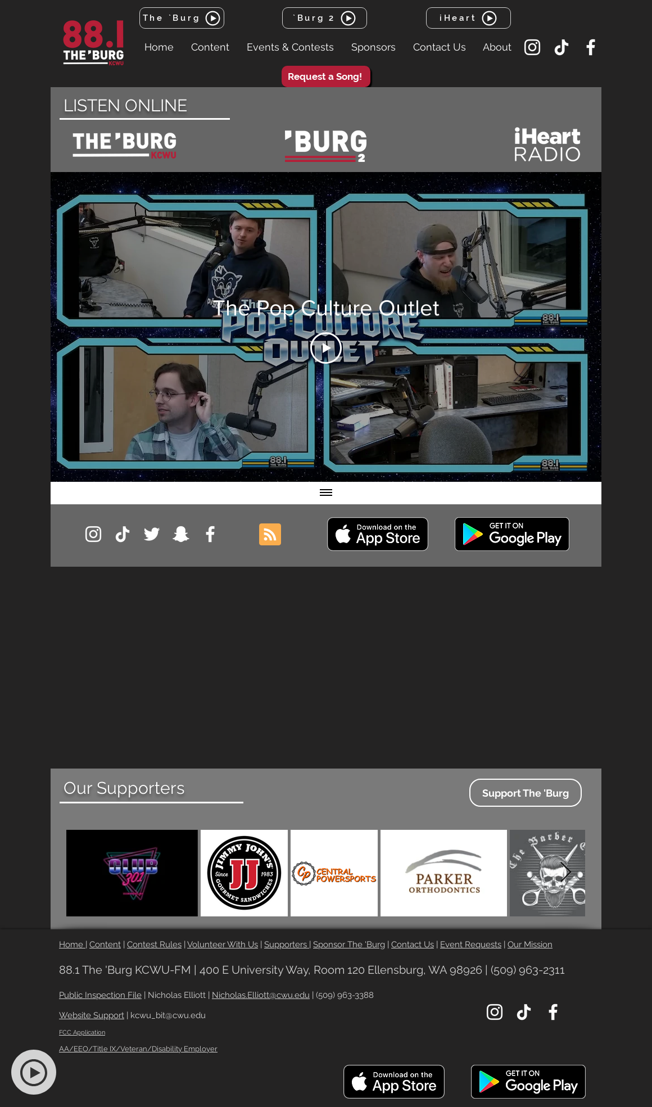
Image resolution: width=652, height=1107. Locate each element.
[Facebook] (590, 47)
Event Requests (470, 944)
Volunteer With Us (222, 944)
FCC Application (82, 1032)
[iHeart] (468, 18)
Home (72, 944)
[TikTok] (561, 47)
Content (105, 944)
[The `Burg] (181, 18)
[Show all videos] (326, 493)
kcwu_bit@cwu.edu (168, 1015)
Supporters (286, 944)
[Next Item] (565, 873)
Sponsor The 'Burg (349, 944)
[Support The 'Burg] (525, 793)
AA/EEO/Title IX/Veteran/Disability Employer (138, 1049)
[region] (124, 146)
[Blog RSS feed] (270, 534)
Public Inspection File (100, 995)
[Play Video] (326, 348)
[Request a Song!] (326, 76)
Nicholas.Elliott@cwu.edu (261, 995)
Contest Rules (154, 944)
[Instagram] (532, 47)
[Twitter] (151, 534)
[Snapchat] (181, 534)
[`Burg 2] (324, 18)
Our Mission (530, 944)
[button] (210, 47)
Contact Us (412, 944)
